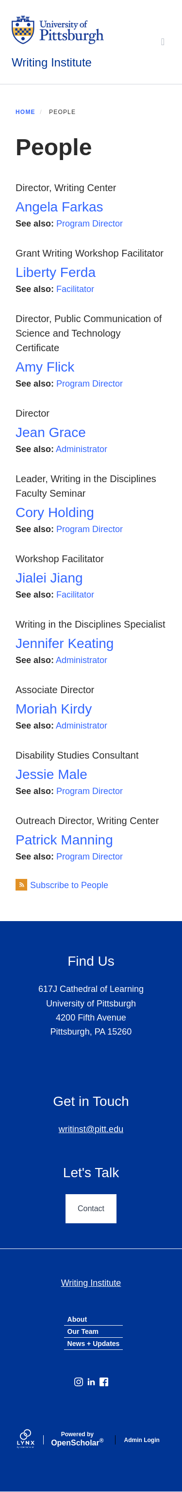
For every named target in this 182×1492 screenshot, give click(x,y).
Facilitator (75, 289)
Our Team (83, 1331)
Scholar (77, 1439)
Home (25, 112)
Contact (91, 1208)
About (77, 1319)
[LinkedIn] (91, 1382)
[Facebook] (103, 1382)
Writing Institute (52, 62)
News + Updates (93, 1343)
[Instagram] (78, 1382)
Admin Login (142, 1440)
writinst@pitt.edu (91, 1129)
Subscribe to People (69, 885)
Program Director (89, 223)
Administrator (81, 449)
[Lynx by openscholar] (34, 1440)
